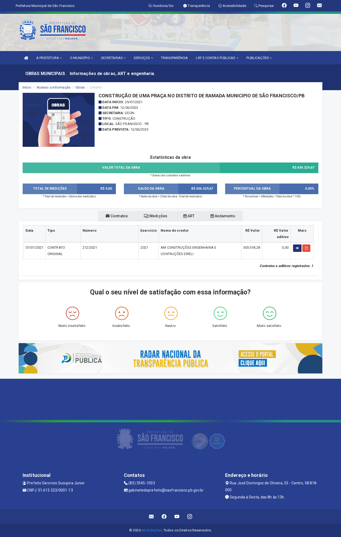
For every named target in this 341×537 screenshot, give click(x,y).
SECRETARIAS (113, 58)
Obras (80, 87)
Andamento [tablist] (232, 216)
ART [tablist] (192, 216)
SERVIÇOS (143, 58)
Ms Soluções (151, 530)
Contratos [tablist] (107, 216)
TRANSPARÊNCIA (174, 58)
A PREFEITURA (49, 58)
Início (27, 87)
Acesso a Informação (54, 87)
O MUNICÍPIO (81, 58)
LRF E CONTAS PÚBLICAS (217, 58)
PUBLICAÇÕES (259, 58)
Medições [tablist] (152, 216)
